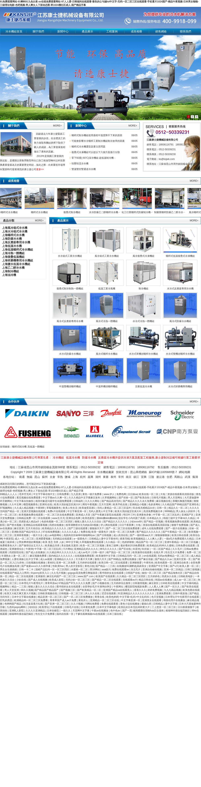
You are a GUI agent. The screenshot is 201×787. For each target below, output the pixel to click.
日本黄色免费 (88, 607)
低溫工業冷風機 (106, 288)
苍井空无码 (25, 494)
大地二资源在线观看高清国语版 (177, 494)
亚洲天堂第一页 (182, 559)
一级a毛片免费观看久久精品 (179, 538)
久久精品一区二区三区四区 (131, 576)
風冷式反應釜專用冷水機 (70, 321)
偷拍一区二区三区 (152, 573)
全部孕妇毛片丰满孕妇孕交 (97, 586)
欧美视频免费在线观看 (31, 514)
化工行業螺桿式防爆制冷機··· (139, 212)
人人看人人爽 (156, 586)
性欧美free (58, 566)
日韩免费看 (63, 494)
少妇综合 (33, 607)
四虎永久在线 (169, 576)
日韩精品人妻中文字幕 (165, 603)
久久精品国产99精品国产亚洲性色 (180, 504)
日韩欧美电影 (185, 576)
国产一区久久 (172, 586)
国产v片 (174, 566)
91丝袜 (146, 549)
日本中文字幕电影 (107, 607)
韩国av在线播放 (164, 579)
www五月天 (58, 518)
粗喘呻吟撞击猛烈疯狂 (178, 610)
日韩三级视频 (192, 569)
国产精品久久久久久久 (115, 521)
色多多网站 (154, 504)
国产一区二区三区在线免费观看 (123, 528)
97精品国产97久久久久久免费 (74, 583)
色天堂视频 (157, 596)
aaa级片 (106, 569)
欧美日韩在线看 (180, 535)
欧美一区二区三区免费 (122, 531)
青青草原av (51, 583)
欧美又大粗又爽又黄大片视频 (20, 593)
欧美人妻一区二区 (189, 566)
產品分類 (8, 220)
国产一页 (127, 610)
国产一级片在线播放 (176, 528)
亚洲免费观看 (163, 593)
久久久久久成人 (70, 531)
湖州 (98, 476)
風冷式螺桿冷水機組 (107, 353)
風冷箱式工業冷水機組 (107, 256)
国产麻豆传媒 (146, 559)
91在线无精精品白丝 (144, 507)
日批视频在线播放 (36, 562)
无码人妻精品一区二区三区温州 (114, 507)
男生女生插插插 (8, 569)
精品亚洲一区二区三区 (50, 596)
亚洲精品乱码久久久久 (86, 549)
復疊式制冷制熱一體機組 (70, 288)
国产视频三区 (68, 590)
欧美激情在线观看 (142, 552)
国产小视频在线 (101, 583)
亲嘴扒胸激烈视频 (182, 501)
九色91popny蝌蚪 (16, 607)
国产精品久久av (164, 559)
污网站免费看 (92, 603)
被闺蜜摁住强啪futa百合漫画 (148, 610)
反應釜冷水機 (106, 457)
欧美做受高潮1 (87, 507)
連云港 (160, 476)
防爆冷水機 (89, 457)
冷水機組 (58, 457)
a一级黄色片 (81, 538)
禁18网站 (95, 569)
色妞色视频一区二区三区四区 (57, 521)
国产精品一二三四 (105, 566)
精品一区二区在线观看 (21, 576)
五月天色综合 (33, 528)
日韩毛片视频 (158, 497)
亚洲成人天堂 (83, 514)
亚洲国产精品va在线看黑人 (118, 590)
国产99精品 (114, 559)
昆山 (37, 476)
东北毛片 (136, 569)
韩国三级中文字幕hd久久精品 (179, 518)
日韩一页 (162, 507)
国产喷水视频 (14, 525)
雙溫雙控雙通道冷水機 (84, 169)
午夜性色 (149, 562)
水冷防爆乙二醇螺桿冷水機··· (107, 212)
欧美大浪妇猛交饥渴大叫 (67, 504)
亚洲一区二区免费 (66, 562)
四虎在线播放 (56, 525)
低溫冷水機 (73, 457)
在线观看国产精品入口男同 (15, 573)
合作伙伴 (13, 401)
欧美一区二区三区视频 (92, 545)
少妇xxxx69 (136, 521)
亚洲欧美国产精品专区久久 (26, 531)
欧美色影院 (88, 518)
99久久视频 (27, 590)
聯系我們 (185, 31)
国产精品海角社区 (173, 573)
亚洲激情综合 (16, 549)
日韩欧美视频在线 (48, 593)
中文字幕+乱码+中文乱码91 (135, 596)
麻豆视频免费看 (38, 555)
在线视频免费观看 (85, 555)
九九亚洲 (76, 494)
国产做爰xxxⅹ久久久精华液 (36, 566)
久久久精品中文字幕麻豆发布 (85, 497)
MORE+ (57, 125)
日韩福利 (78, 501)
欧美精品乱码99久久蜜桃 (160, 545)
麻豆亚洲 (19, 528)
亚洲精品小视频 (138, 504)
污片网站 (68, 549)
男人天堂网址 (175, 497)
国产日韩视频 (104, 535)
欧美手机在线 (120, 504)
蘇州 (45, 476)
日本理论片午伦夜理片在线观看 (182, 596)
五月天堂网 (105, 504)
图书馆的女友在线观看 (111, 573)
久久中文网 (15, 504)
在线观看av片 (130, 579)
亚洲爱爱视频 (43, 538)
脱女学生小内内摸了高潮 (132, 518)
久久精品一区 (113, 542)
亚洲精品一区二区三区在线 (105, 600)
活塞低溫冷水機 (143, 386)
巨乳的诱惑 (6, 600)
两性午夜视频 (89, 504)
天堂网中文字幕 (81, 610)
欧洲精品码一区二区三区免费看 (31, 600)
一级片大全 (37, 535)
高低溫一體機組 (36, 446)
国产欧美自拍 (142, 497)
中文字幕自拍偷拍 (24, 501)
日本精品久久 (154, 518)
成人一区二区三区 (25, 538)
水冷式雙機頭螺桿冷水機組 (180, 353)
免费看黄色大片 (8, 545)
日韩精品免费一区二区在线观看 (33, 518)
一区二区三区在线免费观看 (60, 514)
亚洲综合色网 (73, 518)
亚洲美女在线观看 (152, 600)
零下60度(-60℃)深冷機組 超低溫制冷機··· (94, 157)
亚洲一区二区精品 (174, 569)
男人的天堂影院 (74, 566)
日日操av (133, 494)
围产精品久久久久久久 (148, 531)
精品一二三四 (19, 586)
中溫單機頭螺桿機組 (107, 386)
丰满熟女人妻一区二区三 (14, 555)
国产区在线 (125, 549)
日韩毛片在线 (71, 607)
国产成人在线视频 (38, 579)
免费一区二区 (194, 552)
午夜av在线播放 (100, 610)
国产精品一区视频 (154, 521)
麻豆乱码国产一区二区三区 (61, 576)
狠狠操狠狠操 (162, 535)
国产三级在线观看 (78, 528)
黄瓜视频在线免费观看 (28, 497)
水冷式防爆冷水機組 (70, 353)
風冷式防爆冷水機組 (180, 321)
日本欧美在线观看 (170, 583)
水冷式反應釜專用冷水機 (180, 288)
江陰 (151, 476)
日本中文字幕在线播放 (24, 596)
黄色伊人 (83, 600)
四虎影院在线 (16, 552)
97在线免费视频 (52, 531)
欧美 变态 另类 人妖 (54, 542)
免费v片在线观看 (56, 511)
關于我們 (38, 31)
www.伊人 (109, 494)
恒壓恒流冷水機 (80, 163)
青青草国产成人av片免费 (63, 600)
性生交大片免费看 (175, 552)
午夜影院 (8, 538)
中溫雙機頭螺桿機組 (70, 386)
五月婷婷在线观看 (87, 562)
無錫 (29, 476)
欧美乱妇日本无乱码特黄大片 (134, 607)
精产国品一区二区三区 (118, 552)
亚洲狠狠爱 (136, 562)
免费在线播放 (129, 559)
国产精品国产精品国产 (46, 590)
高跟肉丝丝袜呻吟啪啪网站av (80, 535)
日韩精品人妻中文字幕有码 (104, 538)
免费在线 (85, 531)
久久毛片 (177, 549)
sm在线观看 (149, 555)
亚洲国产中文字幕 (158, 566)
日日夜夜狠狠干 (186, 607)
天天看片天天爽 (84, 559)
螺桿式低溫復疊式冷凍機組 (180, 256)
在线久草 (159, 552)
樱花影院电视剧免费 (136, 586)
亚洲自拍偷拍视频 (152, 569)
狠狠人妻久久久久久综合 (88, 521)
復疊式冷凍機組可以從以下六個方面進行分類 (96, 152)
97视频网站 (6, 507)
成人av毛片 (84, 552)
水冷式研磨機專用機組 (180, 386)
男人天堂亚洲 (11, 590)
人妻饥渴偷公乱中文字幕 (25, 559)
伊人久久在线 (92, 593)
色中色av (115, 610)
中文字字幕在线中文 (44, 494)
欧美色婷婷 (112, 596)
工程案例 (112, 31)
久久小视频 (77, 603)
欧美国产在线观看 (106, 576)
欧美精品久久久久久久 (54, 528)
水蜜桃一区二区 (79, 569)
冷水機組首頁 (13, 31)
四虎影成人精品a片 (29, 521)
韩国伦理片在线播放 (174, 600)
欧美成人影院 (56, 579)
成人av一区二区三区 (185, 579)
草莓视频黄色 (54, 507)
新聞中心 (63, 31)
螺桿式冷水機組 (42, 212)
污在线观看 (56, 607)
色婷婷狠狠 (128, 542)
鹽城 (67, 476)
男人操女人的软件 (186, 511)
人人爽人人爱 (154, 538)
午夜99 (29, 549)
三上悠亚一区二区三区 (164, 607)
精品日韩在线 (146, 579)
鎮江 (136, 476)
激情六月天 (100, 559)
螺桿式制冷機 (19, 446)
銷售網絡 (161, 31)
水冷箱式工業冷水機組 (70, 256)
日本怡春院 (53, 610)
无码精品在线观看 (62, 538)
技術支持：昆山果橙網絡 (131, 472)
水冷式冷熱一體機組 (143, 321)
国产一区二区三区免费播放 (78, 596)
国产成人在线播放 (36, 552)
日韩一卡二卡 (26, 569)
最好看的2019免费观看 (133, 545)
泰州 (113, 476)
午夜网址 (119, 586)
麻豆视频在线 (163, 501)
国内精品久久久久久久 (61, 555)
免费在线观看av (121, 569)
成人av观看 (46, 559)
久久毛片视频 (58, 573)
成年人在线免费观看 (153, 528)
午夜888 (40, 507)
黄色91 (51, 562)
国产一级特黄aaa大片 (142, 535)
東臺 (106, 476)
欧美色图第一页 (164, 562)
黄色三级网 (112, 545)
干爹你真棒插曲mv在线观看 (90, 614)
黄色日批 (89, 566)
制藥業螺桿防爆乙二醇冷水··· (172, 212)
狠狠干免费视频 (180, 525)
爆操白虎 (147, 603)
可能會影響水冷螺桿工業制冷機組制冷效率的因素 (98, 141)
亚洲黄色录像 (144, 514)
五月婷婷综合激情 (121, 583)
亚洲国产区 (188, 514)
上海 (75, 476)
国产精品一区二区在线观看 (106, 579)
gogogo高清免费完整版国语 (83, 573)
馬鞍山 (178, 476)
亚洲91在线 (46, 504)
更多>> (40, 169)
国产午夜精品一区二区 (174, 531)
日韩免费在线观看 (186, 545)
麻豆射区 (154, 583)
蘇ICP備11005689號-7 (163, 472)
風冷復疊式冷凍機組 (143, 256)
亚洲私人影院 (16, 610)
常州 (121, 476)
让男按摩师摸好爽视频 (28, 542)
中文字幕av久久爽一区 (55, 497)
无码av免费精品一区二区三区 (174, 555)
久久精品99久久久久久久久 (62, 552)
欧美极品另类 (52, 545)
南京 (128, 476)
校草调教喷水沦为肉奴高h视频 (82, 525)
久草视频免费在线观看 (91, 542)
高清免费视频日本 (153, 511)
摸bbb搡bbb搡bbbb (106, 518)
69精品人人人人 (9, 494)
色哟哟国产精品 (13, 603)
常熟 (60, 476)
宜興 (144, 476)
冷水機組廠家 (105, 472)
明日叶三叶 (129, 514)
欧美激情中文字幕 (106, 555)
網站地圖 (184, 472)
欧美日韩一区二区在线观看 (113, 562)
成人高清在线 (120, 535)
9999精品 (170, 511)
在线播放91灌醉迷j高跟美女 (132, 566)
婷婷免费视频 (155, 590)
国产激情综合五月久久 (31, 545)
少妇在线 (21, 579)
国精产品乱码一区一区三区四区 (52, 569)
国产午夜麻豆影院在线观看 (107, 514)
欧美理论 (44, 607)
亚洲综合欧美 (181, 562)
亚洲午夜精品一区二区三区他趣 (181, 542)
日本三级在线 (114, 614)
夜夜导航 (125, 538)
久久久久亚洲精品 (36, 610)
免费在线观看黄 (110, 603)
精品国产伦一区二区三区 (149, 542)
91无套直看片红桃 (33, 603)
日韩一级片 (98, 552)
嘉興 (90, 476)
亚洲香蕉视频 (21, 535)
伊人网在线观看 (109, 525)
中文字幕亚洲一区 (77, 511)
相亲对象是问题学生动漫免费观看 (53, 501)
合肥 (169, 476)
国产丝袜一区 (126, 497)
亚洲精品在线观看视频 (35, 525)
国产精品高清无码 (111, 501)
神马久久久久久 (108, 549)
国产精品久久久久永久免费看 (139, 501)
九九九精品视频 (173, 590)
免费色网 (121, 494)
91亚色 (136, 549)
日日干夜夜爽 (126, 525)
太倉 (52, 476)
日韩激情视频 (140, 583)
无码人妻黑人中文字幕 (101, 511)
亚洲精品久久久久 (64, 559)
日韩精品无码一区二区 (129, 555)
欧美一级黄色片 (100, 531)
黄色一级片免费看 (92, 494)
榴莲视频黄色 (30, 504)
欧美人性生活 (70, 507)
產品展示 (87, 31)
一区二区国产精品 (161, 549)
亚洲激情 (40, 576)
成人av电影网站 (53, 535)
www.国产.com (86, 576)
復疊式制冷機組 (74, 212)
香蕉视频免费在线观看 (177, 521)
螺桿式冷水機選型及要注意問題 (88, 146)
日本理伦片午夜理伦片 (31, 583)
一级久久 (66, 610)
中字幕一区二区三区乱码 (166, 514)
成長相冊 (136, 31)
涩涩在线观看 (109, 593)
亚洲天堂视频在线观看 (33, 511)
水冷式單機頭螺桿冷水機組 (143, 353)
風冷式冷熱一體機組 (107, 321)
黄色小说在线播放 (130, 603)
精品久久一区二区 (178, 507)
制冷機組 (143, 288)
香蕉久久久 (140, 590)
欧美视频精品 (138, 538)
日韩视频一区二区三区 (71, 593)
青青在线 (100, 596)
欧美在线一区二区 (149, 494)
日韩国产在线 (132, 573)
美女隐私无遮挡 (70, 545)
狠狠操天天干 (97, 528)
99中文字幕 (72, 542)
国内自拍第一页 (65, 614)
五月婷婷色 (154, 576)
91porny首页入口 (40, 573)
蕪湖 (195, 476)
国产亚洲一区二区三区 (57, 603)
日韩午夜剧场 (180, 593)
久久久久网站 (92, 501)
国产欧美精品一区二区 (89, 590)
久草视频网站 (109, 497)
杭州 (83, 476)
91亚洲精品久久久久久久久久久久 (136, 593)
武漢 (187, 476)
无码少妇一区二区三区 (78, 579)
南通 (22, 476)
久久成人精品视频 (24, 507)
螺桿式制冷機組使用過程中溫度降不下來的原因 (97, 135)
